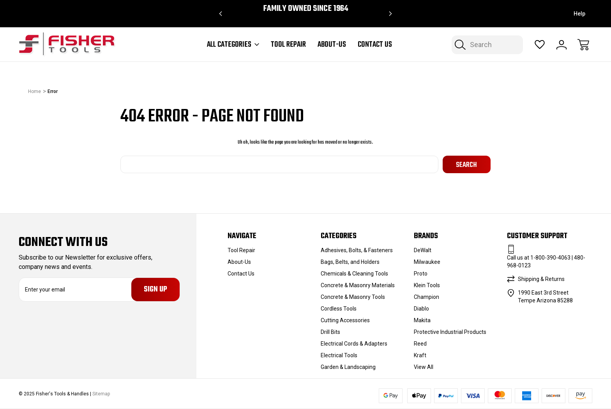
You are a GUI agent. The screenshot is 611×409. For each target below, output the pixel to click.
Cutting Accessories (345, 320)
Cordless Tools (339, 308)
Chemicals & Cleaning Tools (354, 273)
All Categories (233, 45)
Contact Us (375, 45)
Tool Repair (288, 45)
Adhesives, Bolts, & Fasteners (357, 250)
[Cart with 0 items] (583, 45)
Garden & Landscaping (348, 367)
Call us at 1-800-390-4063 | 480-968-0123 (546, 262)
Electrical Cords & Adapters (354, 344)
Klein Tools (427, 285)
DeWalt (422, 250)
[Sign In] (561, 45)
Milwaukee (427, 262)
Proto (420, 273)
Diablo (421, 308)
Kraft (420, 355)
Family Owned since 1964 (305, 9)
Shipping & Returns (541, 279)
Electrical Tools (339, 355)
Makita (422, 320)
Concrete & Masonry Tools (353, 297)
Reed (420, 344)
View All (423, 367)
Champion (426, 297)
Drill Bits (330, 332)
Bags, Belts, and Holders (350, 262)
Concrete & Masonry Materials (358, 285)
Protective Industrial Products (450, 332)
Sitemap (101, 393)
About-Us (332, 45)
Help (579, 14)
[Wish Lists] (540, 45)
